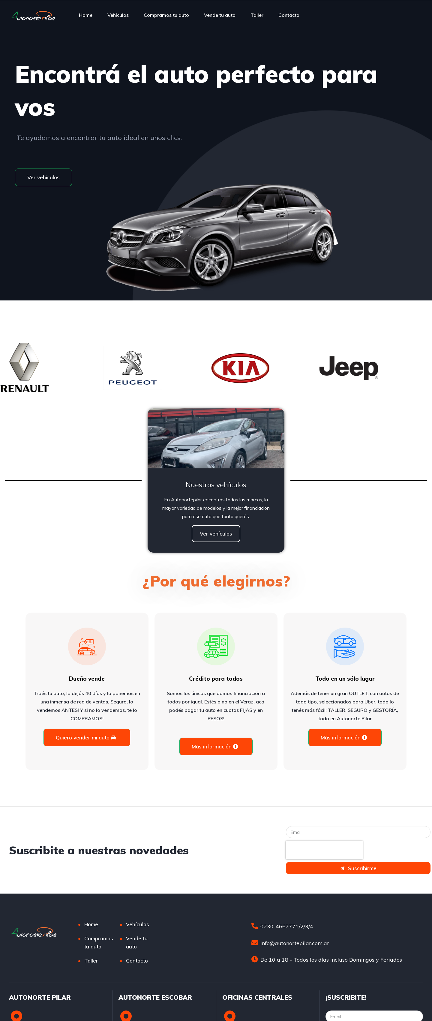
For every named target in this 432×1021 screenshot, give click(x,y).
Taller (256, 15)
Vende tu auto (220, 15)
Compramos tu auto (166, 15)
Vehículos (118, 15)
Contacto (288, 15)
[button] (43, 177)
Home (85, 15)
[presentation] (324, 850)
